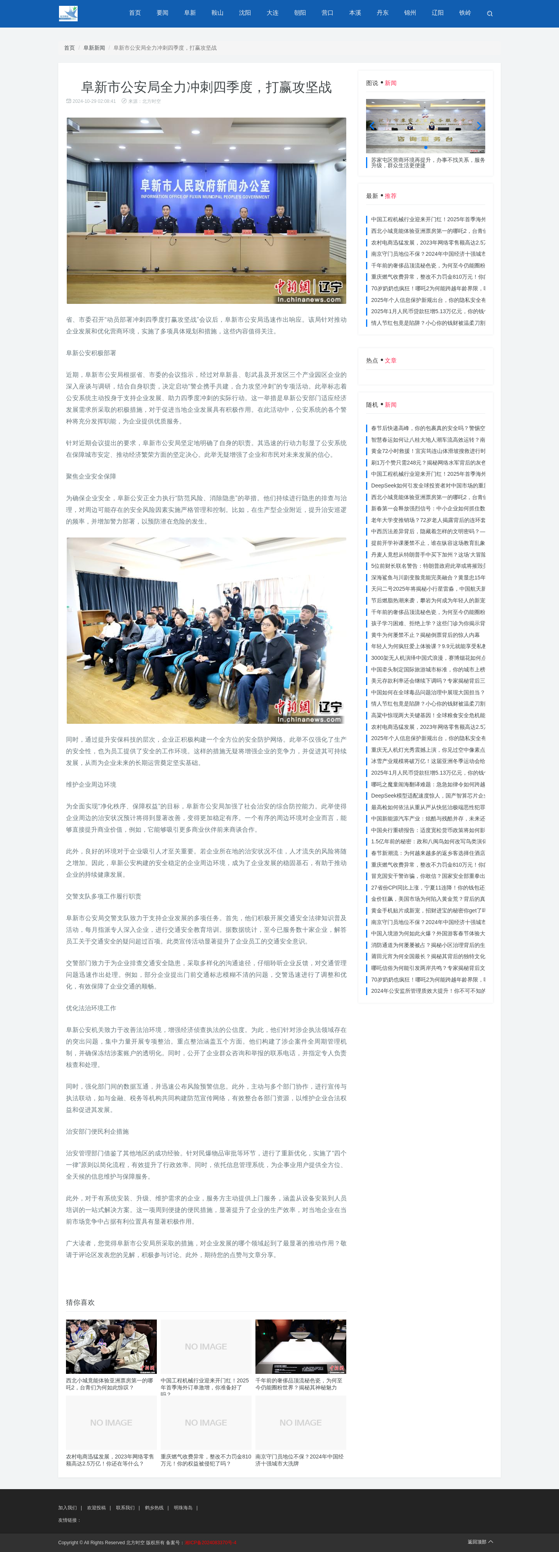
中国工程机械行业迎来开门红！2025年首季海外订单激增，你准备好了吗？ (205, 1387)
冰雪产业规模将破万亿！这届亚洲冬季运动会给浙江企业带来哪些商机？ (458, 761)
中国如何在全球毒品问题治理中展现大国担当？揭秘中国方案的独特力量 (458, 692)
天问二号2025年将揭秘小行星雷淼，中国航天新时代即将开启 (445, 589)
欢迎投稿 (96, 1507)
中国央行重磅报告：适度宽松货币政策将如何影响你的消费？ (444, 830)
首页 (139, 13)
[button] (425, 147)
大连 (275, 13)
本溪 (357, 13)
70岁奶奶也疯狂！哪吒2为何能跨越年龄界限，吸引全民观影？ (446, 288)
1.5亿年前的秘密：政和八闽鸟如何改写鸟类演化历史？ (437, 841)
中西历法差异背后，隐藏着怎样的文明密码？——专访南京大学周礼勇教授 (460, 531)
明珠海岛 (183, 1507)
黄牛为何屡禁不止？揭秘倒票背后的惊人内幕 (425, 635)
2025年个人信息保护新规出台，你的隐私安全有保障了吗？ (442, 300)
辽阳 (438, 13)
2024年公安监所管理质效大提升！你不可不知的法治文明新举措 (447, 991)
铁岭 (465, 13)
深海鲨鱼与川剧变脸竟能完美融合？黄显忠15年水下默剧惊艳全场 (450, 577)
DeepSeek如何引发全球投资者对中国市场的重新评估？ (438, 485)
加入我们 (67, 1507)
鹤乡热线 (154, 1507)
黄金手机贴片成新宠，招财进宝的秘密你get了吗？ (432, 910)
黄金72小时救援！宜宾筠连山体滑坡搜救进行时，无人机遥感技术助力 (455, 451)
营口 (329, 13)
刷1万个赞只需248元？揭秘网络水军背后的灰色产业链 (437, 463)
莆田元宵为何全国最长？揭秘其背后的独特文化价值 (433, 956)
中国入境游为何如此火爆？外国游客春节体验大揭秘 (433, 933)
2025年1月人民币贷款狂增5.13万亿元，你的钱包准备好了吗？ (446, 311)
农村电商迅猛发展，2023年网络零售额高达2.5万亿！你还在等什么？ (454, 242)
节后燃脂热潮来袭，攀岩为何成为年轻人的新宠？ (431, 600)
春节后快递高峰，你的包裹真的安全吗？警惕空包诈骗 (436, 428)
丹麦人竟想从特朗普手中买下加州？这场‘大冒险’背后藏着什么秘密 (451, 554)
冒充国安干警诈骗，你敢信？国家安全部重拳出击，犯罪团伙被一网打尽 (458, 876)
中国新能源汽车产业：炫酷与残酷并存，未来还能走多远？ (441, 818)
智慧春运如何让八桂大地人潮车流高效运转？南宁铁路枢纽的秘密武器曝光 (460, 440)
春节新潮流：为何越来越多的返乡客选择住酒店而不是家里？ (444, 853)
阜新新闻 (94, 48)
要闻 (166, 13)
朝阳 (302, 13)
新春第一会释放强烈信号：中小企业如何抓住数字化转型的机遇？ (450, 508)
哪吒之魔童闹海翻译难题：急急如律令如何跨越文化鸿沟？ (441, 784)
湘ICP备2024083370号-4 (210, 1542)
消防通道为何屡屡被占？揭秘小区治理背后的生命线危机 (439, 945)
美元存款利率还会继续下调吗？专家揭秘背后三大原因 (436, 681)
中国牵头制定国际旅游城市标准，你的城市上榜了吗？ (436, 669)
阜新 (194, 13)
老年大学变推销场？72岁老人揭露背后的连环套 (428, 520)
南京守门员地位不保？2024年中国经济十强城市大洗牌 (437, 254)
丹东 (384, 13)
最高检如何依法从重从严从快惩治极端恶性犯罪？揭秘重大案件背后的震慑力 (463, 807)
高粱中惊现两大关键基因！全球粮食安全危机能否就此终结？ (444, 715)
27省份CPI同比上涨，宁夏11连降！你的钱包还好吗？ (436, 887)
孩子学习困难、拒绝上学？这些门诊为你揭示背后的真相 (439, 623)
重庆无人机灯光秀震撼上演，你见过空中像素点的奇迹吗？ (441, 750)
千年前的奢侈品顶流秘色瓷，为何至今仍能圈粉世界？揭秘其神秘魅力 (455, 265)
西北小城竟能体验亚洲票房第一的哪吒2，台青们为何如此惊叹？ (448, 231)
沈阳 (248, 13)
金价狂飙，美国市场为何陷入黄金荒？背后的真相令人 (436, 899)
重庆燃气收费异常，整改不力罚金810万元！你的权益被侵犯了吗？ (451, 277)
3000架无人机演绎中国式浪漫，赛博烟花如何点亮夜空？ (439, 658)
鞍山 (221, 13)
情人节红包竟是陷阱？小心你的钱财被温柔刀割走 (431, 323)
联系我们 (125, 1507)
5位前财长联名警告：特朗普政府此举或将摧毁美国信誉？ (440, 566)
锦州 (411, 13)
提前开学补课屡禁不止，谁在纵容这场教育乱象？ (431, 543)
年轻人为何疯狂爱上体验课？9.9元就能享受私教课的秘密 (440, 646)
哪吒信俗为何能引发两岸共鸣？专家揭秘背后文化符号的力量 (444, 968)
